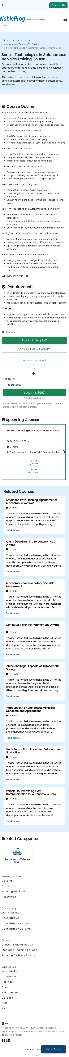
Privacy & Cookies (34, 1049)
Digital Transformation (17, 944)
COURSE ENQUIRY (34, 340)
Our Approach (11, 912)
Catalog (7, 881)
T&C (5, 1008)
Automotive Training (22, 40)
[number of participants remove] (34, 364)
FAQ (4, 1003)
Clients (6, 987)
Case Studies (10, 918)
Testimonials (10, 992)
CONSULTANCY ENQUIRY (34, 349)
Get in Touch (53, 1049)
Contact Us (58, 5)
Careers (7, 997)
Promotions (10, 886)
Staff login (34, 1055)
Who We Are (10, 971)
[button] (63, 451)
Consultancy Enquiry (16, 923)
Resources (9, 896)
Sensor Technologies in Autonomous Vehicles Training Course (34, 48)
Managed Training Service (19, 950)
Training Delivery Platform (20, 955)
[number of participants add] (34, 373)
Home (6, 40)
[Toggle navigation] (65, 19)
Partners (8, 982)
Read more (8, 84)
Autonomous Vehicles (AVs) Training (22, 44)
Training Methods (14, 891)
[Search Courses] (32, 25)
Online (12, 379)
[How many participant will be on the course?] (34, 369)
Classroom (14, 385)
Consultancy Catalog (16, 928)
